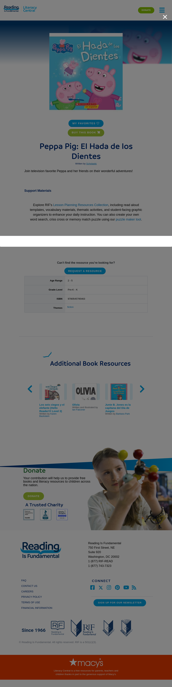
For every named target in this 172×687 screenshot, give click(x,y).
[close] (165, 15)
